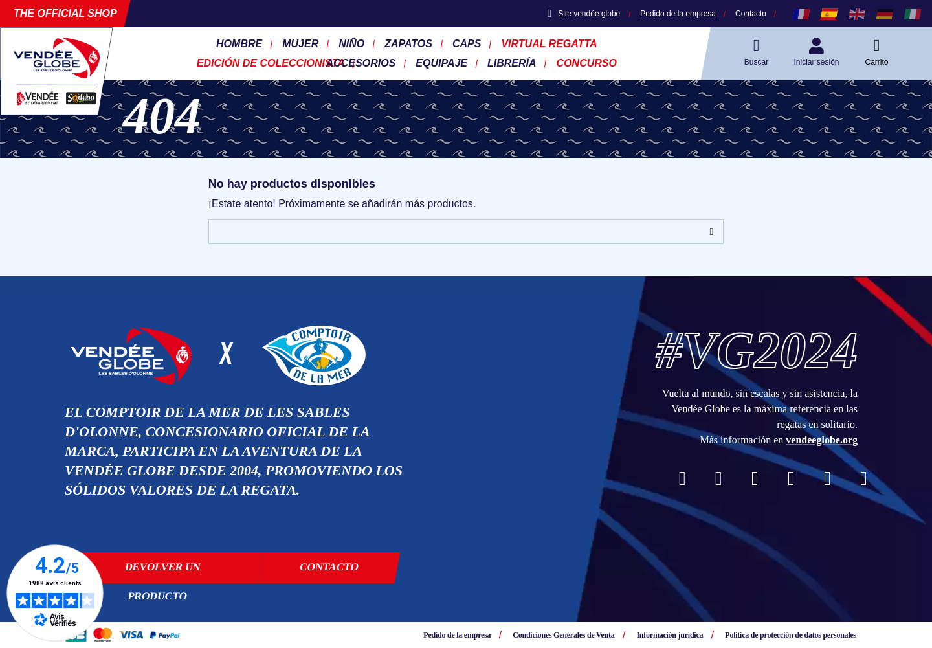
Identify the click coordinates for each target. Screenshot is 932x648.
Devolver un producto (162, 572)
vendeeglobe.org (822, 439)
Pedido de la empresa (678, 13)
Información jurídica (669, 635)
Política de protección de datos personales (790, 635)
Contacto (750, 13)
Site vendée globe (584, 13)
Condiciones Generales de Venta (563, 635)
